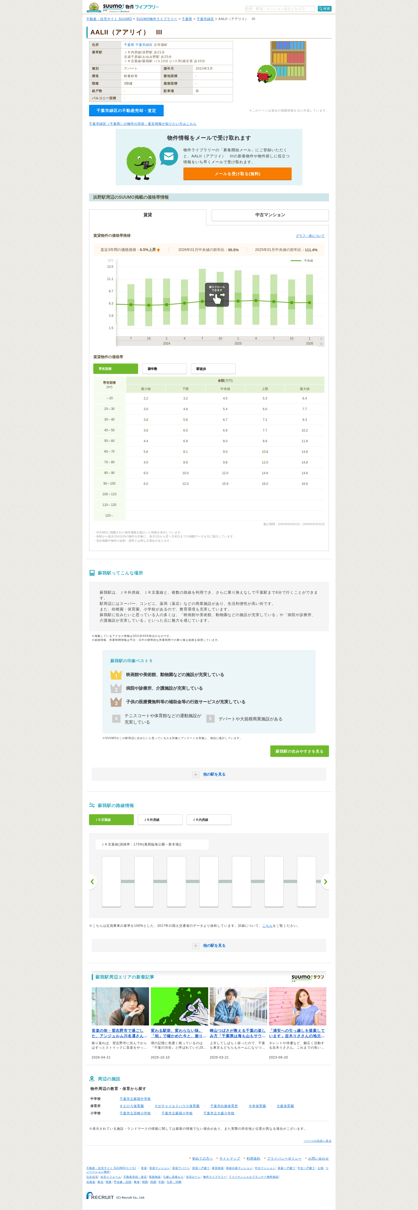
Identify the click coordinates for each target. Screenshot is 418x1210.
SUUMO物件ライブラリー (157, 19)
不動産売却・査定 (135, 1176)
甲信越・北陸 (122, 1181)
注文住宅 (92, 1176)
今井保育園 (257, 1106)
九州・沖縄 (174, 1181)
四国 (153, 1181)
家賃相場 (218, 1168)
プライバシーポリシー (284, 1158)
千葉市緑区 (205, 19)
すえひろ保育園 (132, 1106)
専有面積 (105, 369)
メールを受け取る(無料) (237, 173)
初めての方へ (202, 1158)
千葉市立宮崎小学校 (135, 1113)
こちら (267, 926)
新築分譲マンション (239, 1168)
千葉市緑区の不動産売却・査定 (126, 110)
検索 (326, 8)
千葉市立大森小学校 (219, 1113)
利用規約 (253, 1158)
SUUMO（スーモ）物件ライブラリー (122, 8)
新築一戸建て (286, 1168)
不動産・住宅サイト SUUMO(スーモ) (111, 1168)
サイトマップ (229, 1158)
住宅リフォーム (111, 1176)
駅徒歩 (201, 369)
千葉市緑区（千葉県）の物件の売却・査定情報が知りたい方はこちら (142, 124)
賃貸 (144, 1168)
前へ (93, 881)
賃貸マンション (159, 1168)
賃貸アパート (181, 1168)
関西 (145, 1181)
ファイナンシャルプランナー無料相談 (254, 1176)
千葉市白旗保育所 (224, 1106)
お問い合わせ (318, 1158)
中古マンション (265, 1168)
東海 (137, 1181)
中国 (161, 1181)
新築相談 (155, 1176)
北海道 (90, 1181)
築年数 (152, 369)
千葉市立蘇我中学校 (135, 1099)
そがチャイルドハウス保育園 (177, 1106)
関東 (109, 1181)
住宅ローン (193, 1176)
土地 (320, 1168)
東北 (100, 1181)
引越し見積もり (173, 1176)
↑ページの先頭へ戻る (318, 1140)
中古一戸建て (306, 1168)
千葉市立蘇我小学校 (177, 1113)
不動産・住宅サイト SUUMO (109, 19)
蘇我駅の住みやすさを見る (300, 751)
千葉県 (187, 19)
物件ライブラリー (215, 1176)
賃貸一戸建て (201, 1168)
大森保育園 (285, 1106)
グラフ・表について (310, 236)
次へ (325, 881)
